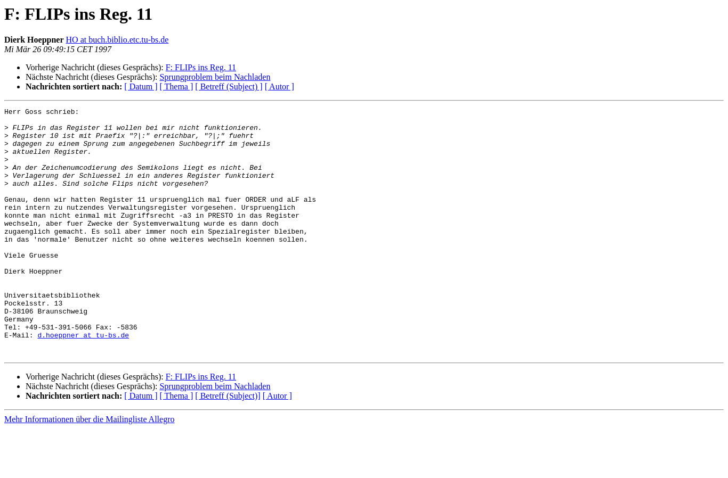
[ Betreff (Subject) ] (228, 86)
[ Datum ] (140, 86)
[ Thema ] (176, 86)
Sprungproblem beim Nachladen (214, 76)
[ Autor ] (279, 86)
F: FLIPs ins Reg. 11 (201, 67)
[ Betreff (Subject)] (227, 445)
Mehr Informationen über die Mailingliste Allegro (89, 468)
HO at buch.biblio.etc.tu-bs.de (117, 39)
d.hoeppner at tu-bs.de (83, 381)
